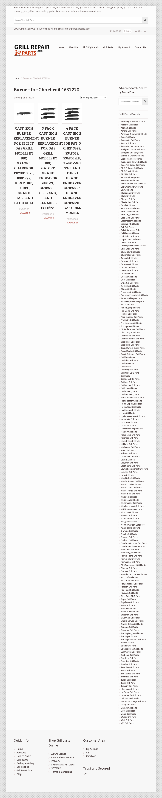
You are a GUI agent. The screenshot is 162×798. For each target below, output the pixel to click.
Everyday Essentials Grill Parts (134, 295)
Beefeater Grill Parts (130, 180)
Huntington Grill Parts (130, 410)
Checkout (142, 31)
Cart (88, 752)
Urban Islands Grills (130, 698)
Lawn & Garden (128, 459)
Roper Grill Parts (128, 599)
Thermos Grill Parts (129, 676)
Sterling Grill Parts (129, 636)
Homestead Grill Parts (131, 407)
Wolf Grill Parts (127, 720)
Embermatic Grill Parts (131, 292)
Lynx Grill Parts (127, 475)
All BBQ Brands (91, 47)
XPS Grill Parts (127, 723)
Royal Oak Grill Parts (130, 602)
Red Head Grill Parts (130, 590)
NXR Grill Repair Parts (130, 528)
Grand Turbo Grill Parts (131, 351)
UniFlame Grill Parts (130, 692)
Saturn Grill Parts (128, 608)
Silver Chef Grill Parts (130, 617)
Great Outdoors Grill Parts (133, 354)
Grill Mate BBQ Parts (130, 373)
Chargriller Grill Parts (130, 252)
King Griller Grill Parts (130, 441)
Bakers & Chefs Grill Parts (132, 155)
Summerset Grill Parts (131, 652)
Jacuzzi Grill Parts (128, 425)
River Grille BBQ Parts (130, 596)
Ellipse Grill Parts (128, 289)
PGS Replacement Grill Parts (133, 565)
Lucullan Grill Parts (129, 472)
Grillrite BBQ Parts (129, 391)
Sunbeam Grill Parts (130, 655)
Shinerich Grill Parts (129, 614)
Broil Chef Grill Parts (130, 211)
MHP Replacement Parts (131, 509)
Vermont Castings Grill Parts (133, 701)
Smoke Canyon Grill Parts (132, 621)
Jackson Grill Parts (129, 422)
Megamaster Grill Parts (131, 503)
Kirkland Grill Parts (129, 444)
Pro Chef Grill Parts (129, 577)
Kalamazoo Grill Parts (130, 435)
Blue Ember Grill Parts (130, 202)
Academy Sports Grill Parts (133, 121)
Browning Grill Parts (130, 224)
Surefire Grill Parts (129, 664)
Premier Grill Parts (129, 571)
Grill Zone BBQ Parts (130, 379)
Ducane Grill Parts (129, 276)
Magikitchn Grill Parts (130, 478)
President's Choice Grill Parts (134, 574)
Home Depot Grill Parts (131, 403)
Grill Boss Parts (128, 357)
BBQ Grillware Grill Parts (132, 168)
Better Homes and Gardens (133, 183)
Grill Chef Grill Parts (129, 360)
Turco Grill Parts (128, 683)
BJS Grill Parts (127, 190)
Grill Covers (126, 366)
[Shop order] (93, 97)
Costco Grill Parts (129, 267)
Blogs (19, 774)
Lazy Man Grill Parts (129, 462)
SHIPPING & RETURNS (63, 764)
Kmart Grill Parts (128, 450)
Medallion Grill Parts (130, 500)
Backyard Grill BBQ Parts (132, 152)
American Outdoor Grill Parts (134, 134)
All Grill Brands (58, 753)
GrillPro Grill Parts (129, 388)
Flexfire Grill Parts (129, 314)
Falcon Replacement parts (132, 301)
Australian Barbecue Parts (132, 146)
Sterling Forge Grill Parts (132, 633)
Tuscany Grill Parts (129, 686)
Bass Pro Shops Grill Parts (133, 165)
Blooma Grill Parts (129, 199)
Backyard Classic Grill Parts (133, 149)
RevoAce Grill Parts (129, 593)
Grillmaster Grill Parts (130, 385)
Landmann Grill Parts (130, 456)
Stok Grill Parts (127, 642)
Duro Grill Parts (128, 279)
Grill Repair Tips (24, 770)
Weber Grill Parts (128, 717)
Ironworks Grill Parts (130, 419)
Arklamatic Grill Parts (130, 140)
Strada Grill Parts (128, 645)
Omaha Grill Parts (129, 534)
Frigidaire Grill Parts (130, 320)
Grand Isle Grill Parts (130, 345)
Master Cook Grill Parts (131, 487)
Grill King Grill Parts (129, 369)
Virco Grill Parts (128, 711)
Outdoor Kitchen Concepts (133, 546)
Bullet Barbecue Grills (130, 230)
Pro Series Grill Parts (130, 580)
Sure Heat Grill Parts (130, 661)
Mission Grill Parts (129, 515)
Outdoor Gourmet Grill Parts (134, 543)
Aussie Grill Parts (128, 143)
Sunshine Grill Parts (129, 658)
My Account (124, 47)
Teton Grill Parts (128, 670)
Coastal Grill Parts (129, 258)
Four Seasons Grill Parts (132, 317)
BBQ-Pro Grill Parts (129, 171)
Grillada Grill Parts (129, 382)
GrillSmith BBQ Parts (130, 394)
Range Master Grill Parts (132, 583)
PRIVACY (55, 761)
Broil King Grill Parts (130, 214)
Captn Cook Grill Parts (131, 239)
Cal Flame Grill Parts (130, 233)
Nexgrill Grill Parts (129, 521)
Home (61, 47)
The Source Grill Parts (130, 673)
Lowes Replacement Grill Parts (134, 469)
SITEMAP (56, 768)
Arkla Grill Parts (128, 137)
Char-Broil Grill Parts (130, 248)
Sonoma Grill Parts (129, 627)
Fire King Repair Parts (130, 307)
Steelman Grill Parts (130, 630)
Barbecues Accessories (131, 159)
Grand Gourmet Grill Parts (132, 338)
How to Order (24, 756)
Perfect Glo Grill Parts (130, 559)
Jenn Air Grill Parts (129, 431)
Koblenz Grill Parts (129, 453)
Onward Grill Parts (129, 537)
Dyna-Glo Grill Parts (130, 283)
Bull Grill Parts (127, 227)
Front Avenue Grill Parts (131, 323)
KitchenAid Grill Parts (130, 447)
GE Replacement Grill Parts (133, 329)
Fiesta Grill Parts (128, 304)
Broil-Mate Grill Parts (130, 217)
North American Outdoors (133, 525)
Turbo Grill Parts (128, 680)
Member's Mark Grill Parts (132, 506)
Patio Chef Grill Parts (130, 549)
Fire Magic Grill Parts (130, 311)
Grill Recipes (23, 766)
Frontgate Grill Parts (130, 326)
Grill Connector (127, 363)
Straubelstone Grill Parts (132, 649)
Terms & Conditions (61, 771)
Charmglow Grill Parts (131, 255)
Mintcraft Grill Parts (129, 512)
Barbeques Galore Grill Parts (134, 162)
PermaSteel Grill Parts (130, 562)
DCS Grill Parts (127, 273)
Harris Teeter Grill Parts (131, 400)
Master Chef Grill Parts (131, 484)
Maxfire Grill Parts (129, 497)
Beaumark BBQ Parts (130, 177)
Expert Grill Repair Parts (131, 298)
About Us (73, 47)
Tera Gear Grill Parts (130, 667)
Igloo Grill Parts (128, 413)
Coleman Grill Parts (129, 261)
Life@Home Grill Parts (130, 466)
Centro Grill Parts (128, 242)
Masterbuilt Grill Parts (130, 493)
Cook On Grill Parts (129, 264)
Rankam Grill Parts (129, 586)
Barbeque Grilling (25, 763)
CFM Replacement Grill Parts (133, 245)
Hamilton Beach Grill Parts (132, 397)
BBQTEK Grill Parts (129, 174)
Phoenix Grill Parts (129, 568)
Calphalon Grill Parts (130, 236)
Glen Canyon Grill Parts (131, 332)
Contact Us (140, 47)
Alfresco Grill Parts (129, 124)
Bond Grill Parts (128, 205)
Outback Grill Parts (129, 540)
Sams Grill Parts (128, 605)
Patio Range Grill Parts (131, 552)
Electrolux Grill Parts (130, 286)
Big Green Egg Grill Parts (132, 187)
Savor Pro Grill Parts (130, 611)
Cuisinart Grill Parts (129, 270)
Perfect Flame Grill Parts (131, 555)
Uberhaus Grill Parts (130, 689)
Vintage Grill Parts (129, 708)
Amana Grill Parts (128, 131)
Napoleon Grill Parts (130, 518)
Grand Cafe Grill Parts (130, 335)
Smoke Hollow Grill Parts (132, 624)
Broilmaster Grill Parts (131, 220)
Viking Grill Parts (128, 704)
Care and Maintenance (62, 757)
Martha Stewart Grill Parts (132, 481)
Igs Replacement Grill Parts (133, 416)
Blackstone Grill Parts (130, 193)
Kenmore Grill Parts (129, 438)
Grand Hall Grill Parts (130, 342)
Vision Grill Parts (128, 714)
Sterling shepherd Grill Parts (133, 639)
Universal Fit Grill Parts (131, 695)
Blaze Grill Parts (128, 196)
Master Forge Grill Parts (131, 490)
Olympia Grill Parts (129, 531)
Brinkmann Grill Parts (130, 208)
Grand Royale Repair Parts (133, 348)
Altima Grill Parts (128, 128)
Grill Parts (108, 47)
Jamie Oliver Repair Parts (132, 428)
